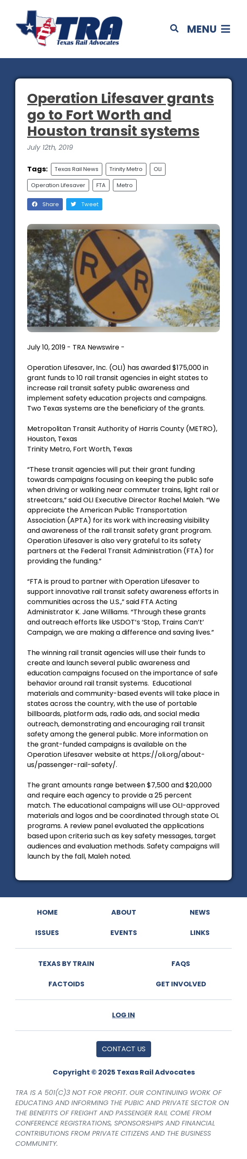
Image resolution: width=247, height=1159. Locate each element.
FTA (101, 185)
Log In (123, 1015)
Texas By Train (66, 964)
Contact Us (124, 1049)
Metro (125, 185)
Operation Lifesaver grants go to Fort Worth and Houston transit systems (120, 114)
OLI (158, 169)
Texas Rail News (76, 169)
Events (123, 933)
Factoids (66, 984)
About (123, 912)
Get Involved (181, 984)
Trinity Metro (126, 169)
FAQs (180, 964)
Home (47, 912)
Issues (47, 933)
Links (200, 933)
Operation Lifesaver (58, 185)
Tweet (84, 204)
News (200, 912)
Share (45, 204)
